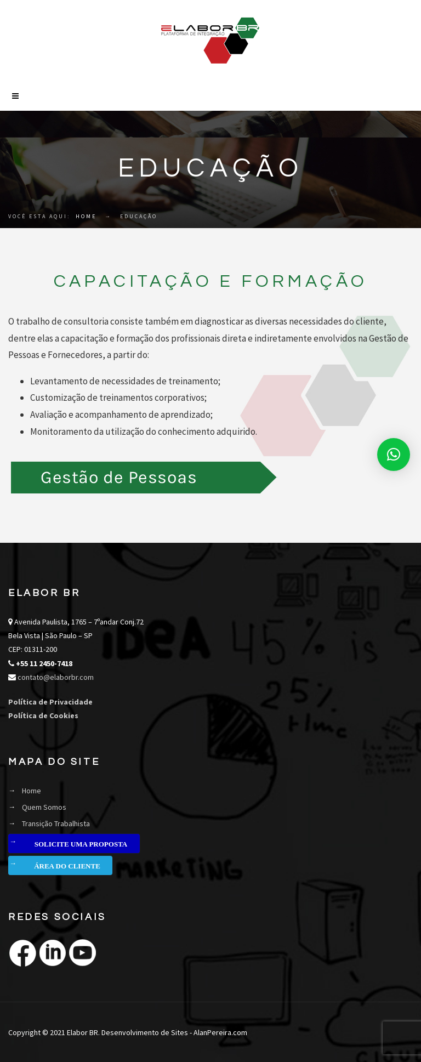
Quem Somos (44, 807)
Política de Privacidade (50, 702)
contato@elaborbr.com (55, 677)
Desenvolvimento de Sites (144, 1032)
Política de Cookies (43, 715)
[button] (393, 454)
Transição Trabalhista (56, 823)
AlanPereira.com (220, 1032)
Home (86, 216)
